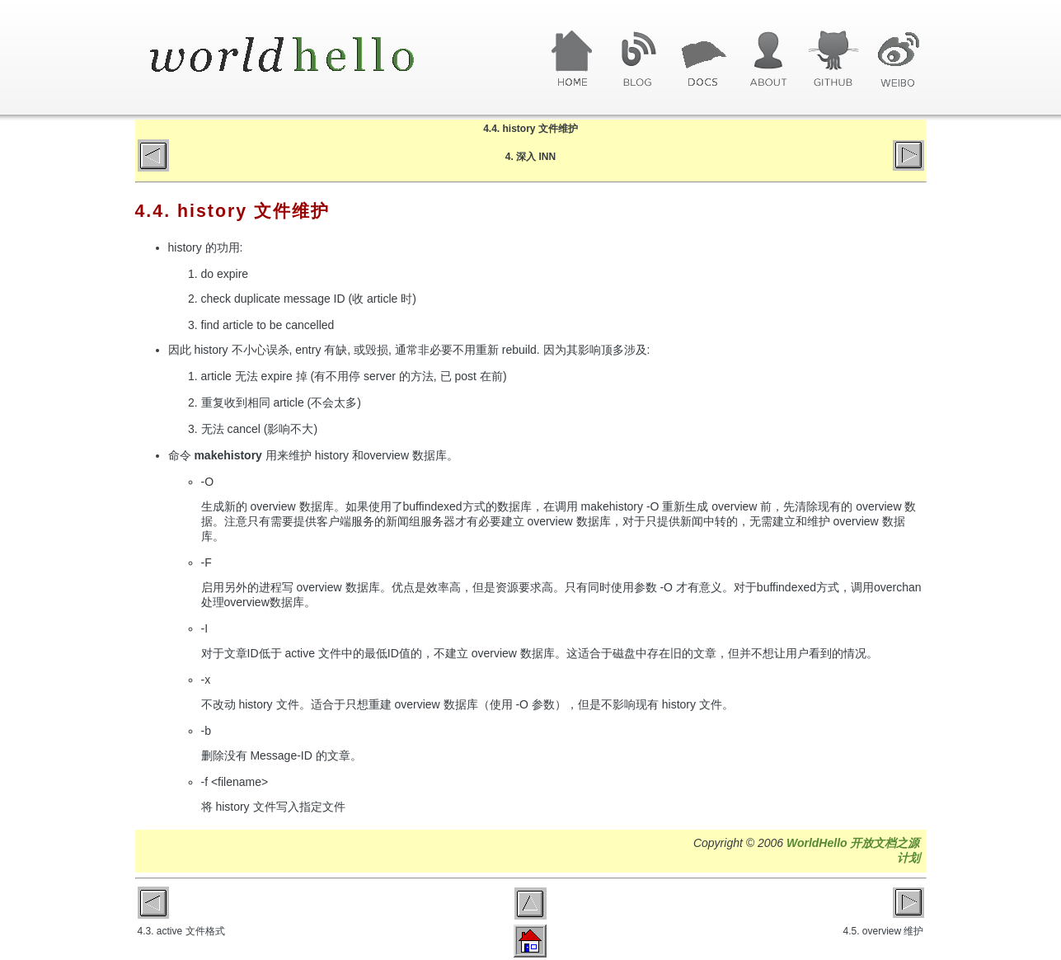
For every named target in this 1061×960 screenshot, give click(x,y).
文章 (702, 59)
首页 (572, 59)
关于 (767, 59)
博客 (637, 59)
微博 (898, 59)
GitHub (833, 59)
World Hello (302, 56)
